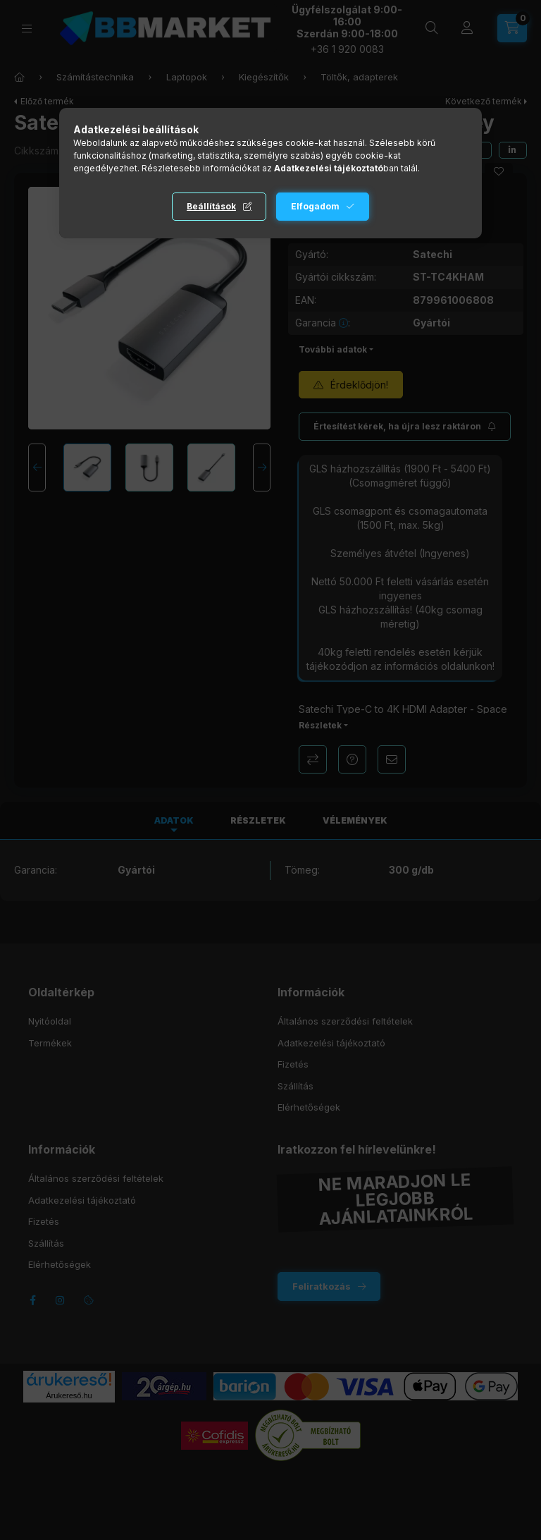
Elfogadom (315, 206)
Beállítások (211, 206)
